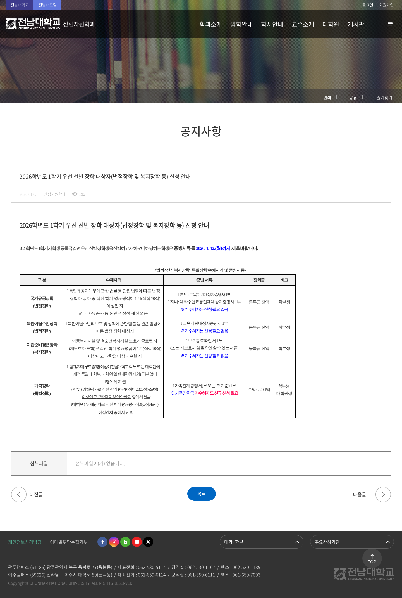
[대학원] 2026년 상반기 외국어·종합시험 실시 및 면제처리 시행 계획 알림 (19, 494)
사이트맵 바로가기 (382, 24)
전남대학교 (20, 5)
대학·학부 (233, 541)
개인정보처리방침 (25, 541)
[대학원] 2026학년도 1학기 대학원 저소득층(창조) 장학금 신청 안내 (383, 494)
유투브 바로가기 (137, 542)
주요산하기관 (327, 541)
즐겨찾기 (384, 97)
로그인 (367, 5)
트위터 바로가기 (148, 542)
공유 (353, 97)
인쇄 (327, 97)
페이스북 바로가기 (102, 542)
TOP (372, 561)
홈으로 (15, 96)
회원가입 (386, 5)
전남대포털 (48, 5)
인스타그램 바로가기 (114, 542)
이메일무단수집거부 (69, 541)
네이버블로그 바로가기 (125, 542)
